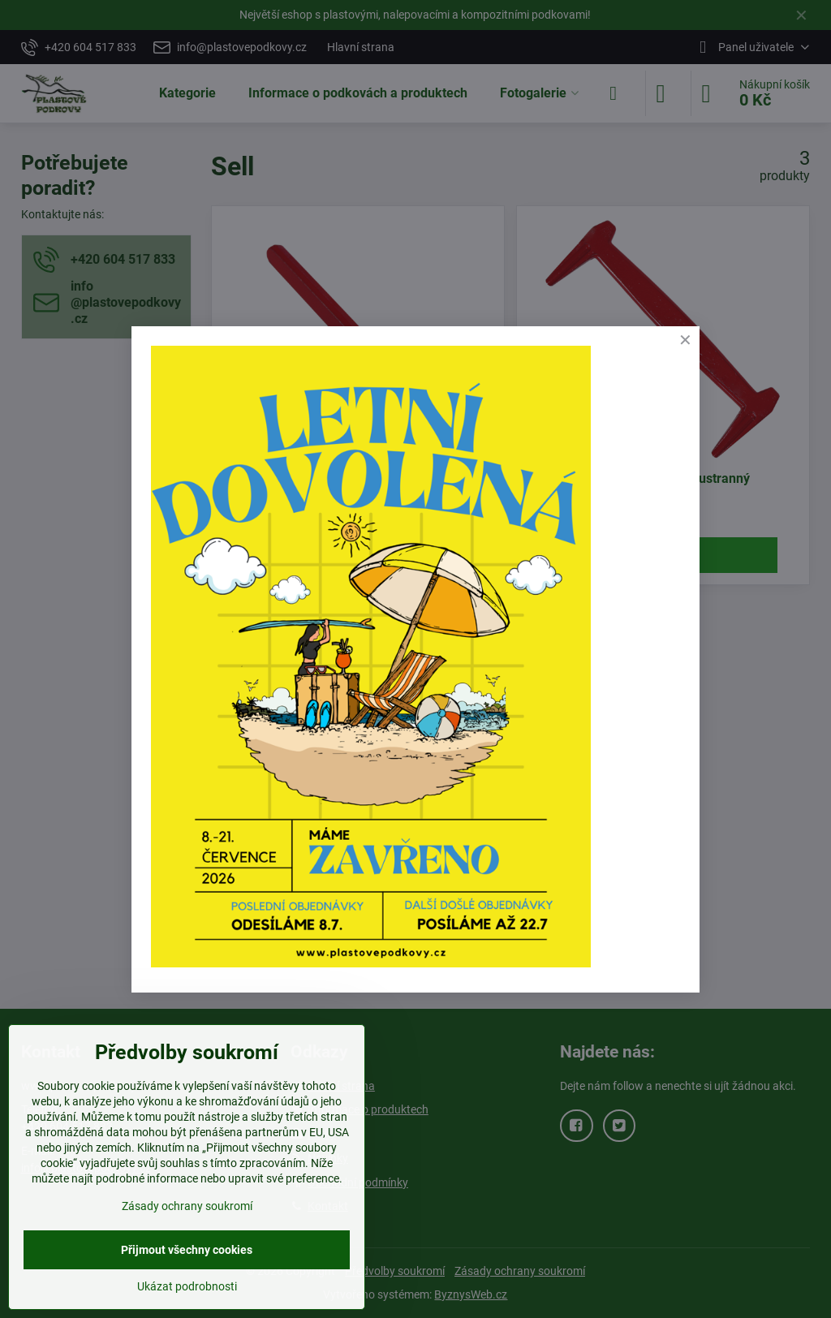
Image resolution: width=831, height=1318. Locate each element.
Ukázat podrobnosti (187, 1286)
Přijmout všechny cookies (186, 1249)
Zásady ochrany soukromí (187, 1206)
